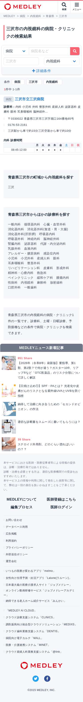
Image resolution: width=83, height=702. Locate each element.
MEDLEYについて (22, 499)
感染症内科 (51, 253)
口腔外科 (14, 287)
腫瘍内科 (62, 277)
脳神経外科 (51, 239)
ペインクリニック (21, 277)
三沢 (11, 187)
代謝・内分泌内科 (53, 243)
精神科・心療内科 (21, 273)
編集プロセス (22, 507)
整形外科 (33, 263)
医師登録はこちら (61, 499)
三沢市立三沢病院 (29, 99)
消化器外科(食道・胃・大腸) (47, 229)
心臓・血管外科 (54, 224)
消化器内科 (16, 229)
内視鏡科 (27, 282)
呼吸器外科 (16, 239)
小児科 (12, 258)
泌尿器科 (30, 243)
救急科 (41, 273)
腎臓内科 (14, 243)
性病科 (12, 282)
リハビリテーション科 (24, 268)
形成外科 (62, 268)
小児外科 (27, 258)
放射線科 (56, 282)
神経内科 (33, 239)
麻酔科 (41, 282)
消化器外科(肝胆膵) (22, 234)
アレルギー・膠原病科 (24, 253)
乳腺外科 (14, 248)
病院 (9, 99)
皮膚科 (48, 268)
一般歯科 (30, 287)
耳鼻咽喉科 (16, 263)
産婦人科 (43, 258)
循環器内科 (32, 224)
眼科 (56, 258)
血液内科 (30, 248)
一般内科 (14, 224)
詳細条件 (41, 71)
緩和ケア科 (45, 277)
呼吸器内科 (47, 234)
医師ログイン (61, 507)
